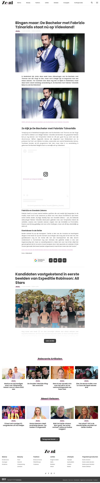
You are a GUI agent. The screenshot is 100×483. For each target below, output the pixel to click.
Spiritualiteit (70, 462)
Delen (50, 260)
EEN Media (18, 480)
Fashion (37, 3)
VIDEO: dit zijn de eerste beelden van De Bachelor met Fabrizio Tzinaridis (45, 122)
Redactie (65, 480)
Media (18, 31)
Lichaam (19, 466)
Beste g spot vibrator (88, 464)
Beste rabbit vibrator (88, 462)
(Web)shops (37, 462)
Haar (18, 460)
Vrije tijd (69, 460)
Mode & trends (37, 460)
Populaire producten (90, 457)
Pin (60, 260)
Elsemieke (38, 31)
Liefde (47, 3)
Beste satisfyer (86, 466)
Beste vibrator (86, 460)
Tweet (55, 260)
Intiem (52, 466)
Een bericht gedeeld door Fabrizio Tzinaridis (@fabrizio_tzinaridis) (45, 205)
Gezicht (19, 462)
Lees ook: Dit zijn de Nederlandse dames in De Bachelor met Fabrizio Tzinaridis (47, 250)
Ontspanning (21, 464)
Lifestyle (56, 3)
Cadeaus (36, 464)
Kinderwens (5, 460)
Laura (37, 286)
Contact (95, 480)
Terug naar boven (49, 440)
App (65, 260)
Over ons (70, 480)
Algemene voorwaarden (86, 480)
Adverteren (76, 480)
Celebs (69, 464)
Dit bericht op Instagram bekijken (33, 179)
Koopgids (66, 3)
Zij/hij (51, 462)
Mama (19, 3)
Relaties (52, 464)
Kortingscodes (78, 3)
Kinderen (4, 464)
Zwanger (4, 462)
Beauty (28, 3)
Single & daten (54, 460)
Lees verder (50, 341)
